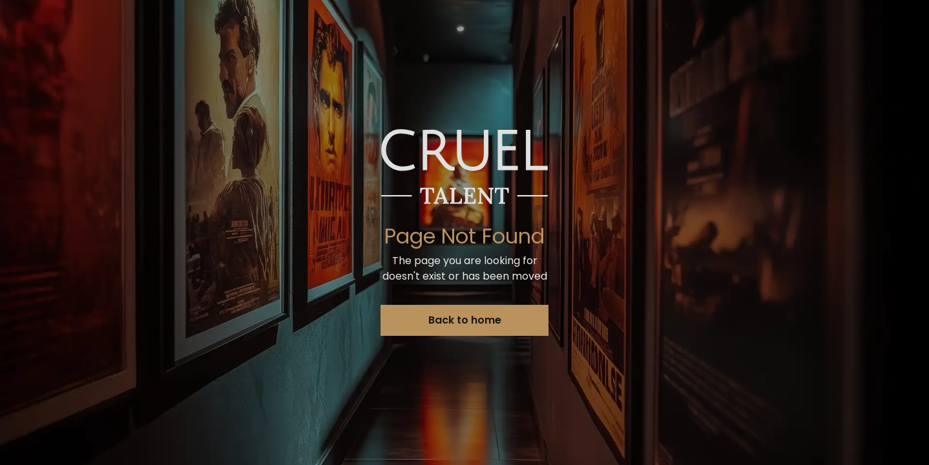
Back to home (464, 320)
